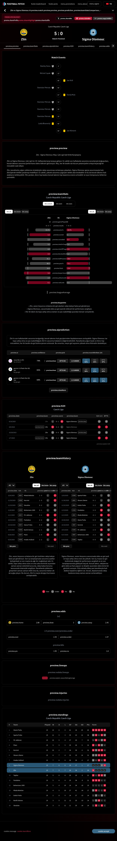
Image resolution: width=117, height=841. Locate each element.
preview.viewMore (58, 390)
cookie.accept (103, 831)
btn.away (25, 212)
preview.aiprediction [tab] (51, 46)
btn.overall (48, 204)
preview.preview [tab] (12, 46)
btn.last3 (59, 204)
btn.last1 (69, 204)
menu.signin (94, 4)
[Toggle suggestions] (109, 4)
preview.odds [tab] (104, 46)
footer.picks (53, 4)
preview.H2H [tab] (68, 46)
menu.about (82, 4)
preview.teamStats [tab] (30, 46)
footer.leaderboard (38, 4)
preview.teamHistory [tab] (86, 46)
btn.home (17, 212)
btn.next (51, 546)
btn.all (9, 212)
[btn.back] (5, 10)
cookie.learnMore (24, 831)
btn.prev (13, 546)
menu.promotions (68, 4)
